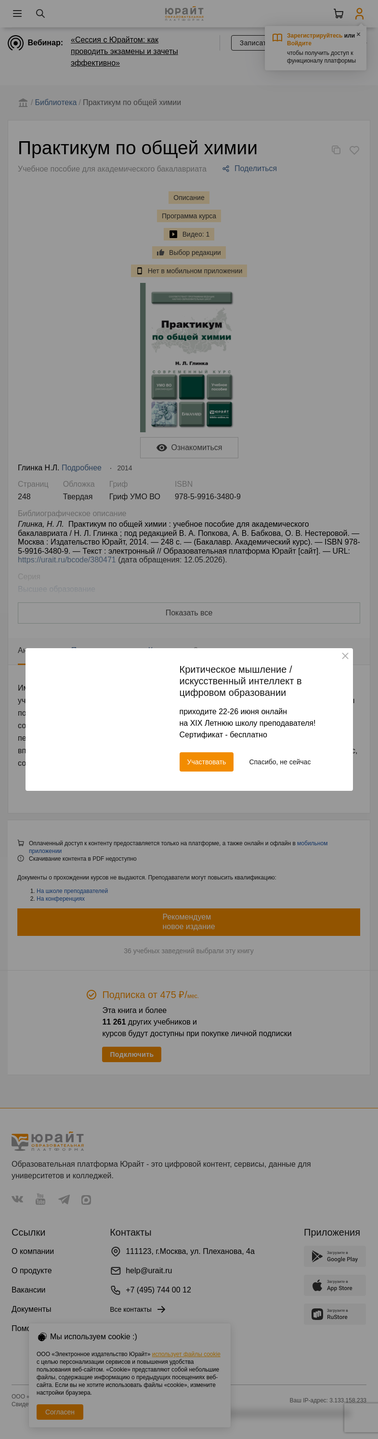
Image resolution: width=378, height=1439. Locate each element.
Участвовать (206, 762)
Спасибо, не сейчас (280, 762)
